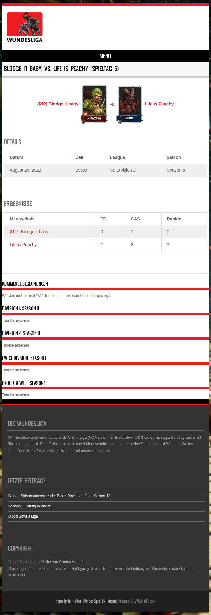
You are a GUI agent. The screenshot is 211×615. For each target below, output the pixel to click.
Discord (86, 295)
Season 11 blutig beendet (29, 506)
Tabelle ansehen (15, 320)
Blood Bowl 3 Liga (23, 516)
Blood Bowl (17, 562)
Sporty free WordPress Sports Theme (86, 601)
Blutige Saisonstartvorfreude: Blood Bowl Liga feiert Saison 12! (60, 496)
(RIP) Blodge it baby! (29, 231)
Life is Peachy (23, 244)
